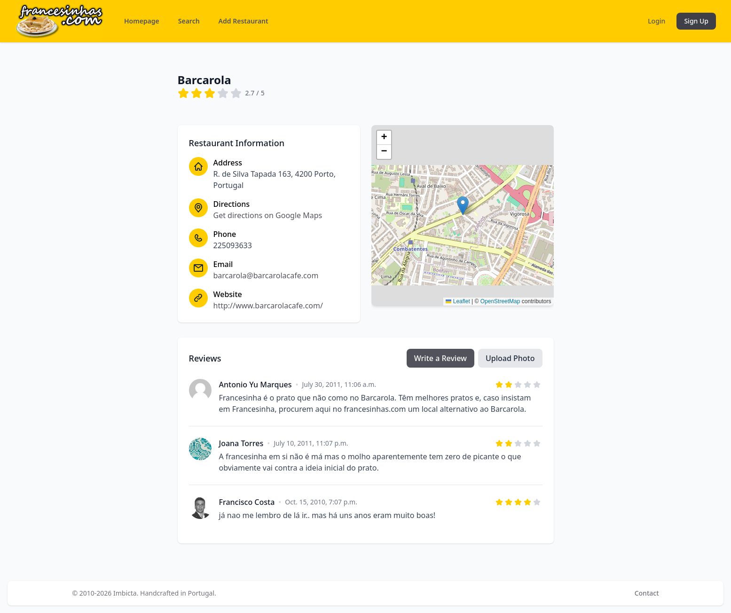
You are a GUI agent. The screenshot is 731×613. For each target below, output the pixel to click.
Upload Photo (510, 358)
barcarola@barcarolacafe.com (266, 275)
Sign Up (696, 20)
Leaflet (458, 301)
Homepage (141, 20)
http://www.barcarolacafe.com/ (268, 305)
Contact (647, 593)
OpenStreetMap (500, 301)
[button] (463, 205)
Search (189, 20)
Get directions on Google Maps (267, 215)
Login (656, 20)
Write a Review (440, 358)
